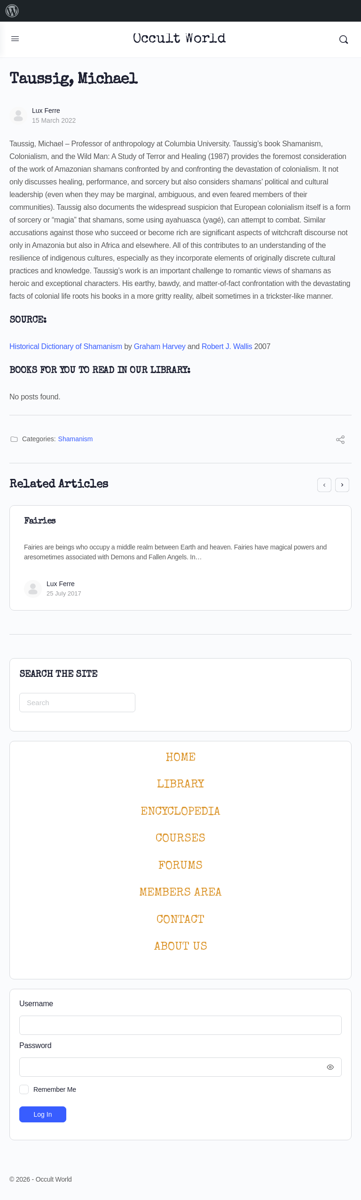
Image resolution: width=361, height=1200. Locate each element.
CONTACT (180, 920)
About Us (180, 947)
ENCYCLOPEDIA (180, 812)
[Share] (340, 441)
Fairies (39, 521)
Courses (180, 839)
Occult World (179, 39)
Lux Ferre (46, 110)
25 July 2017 (64, 593)
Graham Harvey (160, 346)
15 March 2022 (54, 120)
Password (178, 1045)
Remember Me (54, 1089)
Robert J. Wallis (227, 346)
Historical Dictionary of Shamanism (65, 346)
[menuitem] (12, 11)
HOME (180, 758)
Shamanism (75, 439)
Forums (180, 866)
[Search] (343, 39)
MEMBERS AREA (180, 893)
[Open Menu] (15, 39)
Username (36, 1004)
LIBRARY (180, 785)
